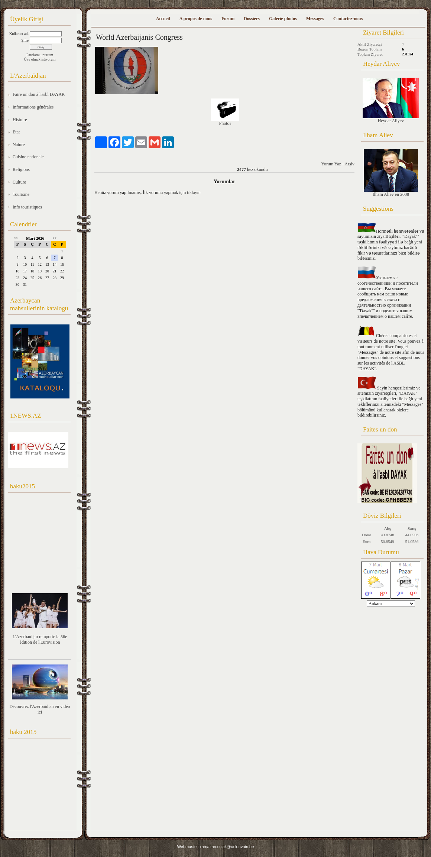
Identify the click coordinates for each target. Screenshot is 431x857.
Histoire (20, 119)
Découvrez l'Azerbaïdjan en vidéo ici (39, 709)
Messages (315, 18)
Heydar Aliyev (391, 100)
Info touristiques (27, 207)
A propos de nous (195, 18)
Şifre (25, 40)
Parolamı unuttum (39, 55)
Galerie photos (283, 18)
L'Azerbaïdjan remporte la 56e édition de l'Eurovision (40, 639)
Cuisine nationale (28, 156)
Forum (227, 18)
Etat (16, 132)
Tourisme (21, 194)
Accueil (163, 18)
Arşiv (349, 163)
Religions (21, 169)
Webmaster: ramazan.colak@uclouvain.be (215, 846)
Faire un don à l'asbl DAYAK (39, 94)
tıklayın (194, 192)
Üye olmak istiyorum (40, 59)
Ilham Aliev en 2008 (391, 173)
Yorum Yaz (331, 163)
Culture (19, 182)
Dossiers (252, 18)
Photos (225, 123)
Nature (19, 144)
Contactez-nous (348, 18)
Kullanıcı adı (19, 34)
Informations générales (33, 107)
